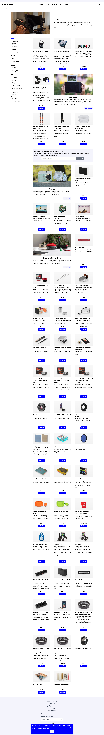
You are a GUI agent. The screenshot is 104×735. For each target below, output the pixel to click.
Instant (52, 4)
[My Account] (97, 4)
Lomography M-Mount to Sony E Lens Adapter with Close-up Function (41, 380)
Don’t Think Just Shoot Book (40, 479)
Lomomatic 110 (15, 52)
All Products (15, 71)
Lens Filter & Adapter (16, 63)
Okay (52, 731)
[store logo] (7, 4)
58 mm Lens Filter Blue (81, 446)
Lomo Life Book (79, 479)
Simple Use (14, 49)
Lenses (47, 4)
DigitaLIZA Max (58, 544)
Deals (61, 4)
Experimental (15, 44)
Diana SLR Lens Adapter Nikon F (62, 415)
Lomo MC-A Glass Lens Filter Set (83, 51)
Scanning (14, 82)
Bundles (14, 94)
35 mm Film (14, 77)
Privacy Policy (52, 703)
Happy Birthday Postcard (39, 216)
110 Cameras (15, 46)
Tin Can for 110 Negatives (81, 285)
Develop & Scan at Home (17, 101)
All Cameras (14, 40)
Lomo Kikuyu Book (37, 684)
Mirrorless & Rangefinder (17, 59)
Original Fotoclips (58, 446)
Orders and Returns (52, 710)
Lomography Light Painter (60, 612)
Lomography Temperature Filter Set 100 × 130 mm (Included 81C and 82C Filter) (41, 447)
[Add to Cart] (41, 69)
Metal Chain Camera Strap (61, 285)
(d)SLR (13, 58)
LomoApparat (15, 41)
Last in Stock (15, 92)
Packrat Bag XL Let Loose (82, 511)
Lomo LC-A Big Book (59, 479)
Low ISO (14, 87)
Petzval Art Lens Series (17, 61)
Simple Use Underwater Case (82, 318)
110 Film (14, 80)
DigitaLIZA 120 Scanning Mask (40, 612)
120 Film (14, 79)
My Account (52, 708)
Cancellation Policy (52, 706)
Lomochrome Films (16, 85)
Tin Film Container (60, 318)
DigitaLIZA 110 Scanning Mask (83, 580)
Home (3, 8)
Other (66, 4)
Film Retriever (80, 247)
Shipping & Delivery (52, 705)
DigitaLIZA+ (78, 544)
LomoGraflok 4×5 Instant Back (62, 580)
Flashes (14, 99)
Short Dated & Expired (17, 88)
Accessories (15, 51)
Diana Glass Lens (37, 415)
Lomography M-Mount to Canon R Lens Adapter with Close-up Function (84, 380)
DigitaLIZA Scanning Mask (41, 580)
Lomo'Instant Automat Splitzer (83, 648)
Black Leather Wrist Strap (39, 347)
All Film (13, 76)
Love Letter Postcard (80, 216)
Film (57, 4)
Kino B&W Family (15, 83)
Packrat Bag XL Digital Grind (40, 544)
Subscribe (80, 158)
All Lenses (14, 56)
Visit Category (88, 108)
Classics (14, 43)
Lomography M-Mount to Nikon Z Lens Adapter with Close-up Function (62, 380)
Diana (13, 47)
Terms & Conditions (52, 701)
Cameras (41, 4)
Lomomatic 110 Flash (38, 318)
